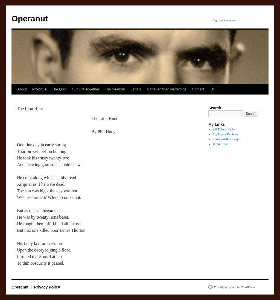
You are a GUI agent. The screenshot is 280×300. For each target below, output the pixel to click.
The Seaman (115, 89)
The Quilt (59, 89)
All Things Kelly (224, 129)
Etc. (213, 89)
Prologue (39, 89)
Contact (198, 89)
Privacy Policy (47, 287)
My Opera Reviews (225, 134)
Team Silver (221, 144)
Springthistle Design (226, 139)
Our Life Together (85, 89)
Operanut (29, 18)
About (22, 89)
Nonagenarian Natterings (166, 89)
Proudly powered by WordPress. (235, 287)
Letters (135, 89)
